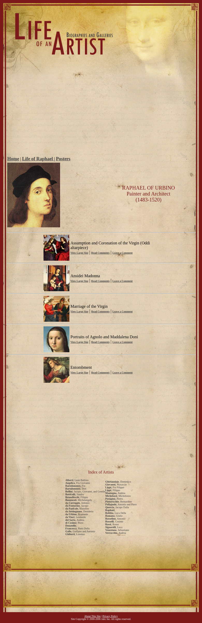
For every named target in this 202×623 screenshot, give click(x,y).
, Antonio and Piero (121, 504)
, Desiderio (79, 511)
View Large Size (79, 252)
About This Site (92, 616)
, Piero (74, 522)
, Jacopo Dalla (117, 507)
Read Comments (100, 252)
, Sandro (74, 494)
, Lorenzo (75, 534)
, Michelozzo (118, 495)
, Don (75, 488)
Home (13, 158)
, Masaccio (116, 484)
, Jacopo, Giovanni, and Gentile (85, 491)
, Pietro (114, 498)
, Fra (75, 485)
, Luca (113, 527)
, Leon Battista (76, 480)
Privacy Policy (110, 616)
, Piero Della (77, 528)
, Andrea (74, 520)
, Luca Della (115, 513)
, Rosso (112, 524)
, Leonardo (75, 517)
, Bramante (76, 514)
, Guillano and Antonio (80, 531)
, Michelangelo (78, 500)
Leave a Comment (122, 252)
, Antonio (77, 502)
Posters (63, 158)
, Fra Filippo (114, 487)
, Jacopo (76, 505)
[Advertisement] (101, 116)
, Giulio (114, 515)
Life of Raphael (38, 158)
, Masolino (77, 508)
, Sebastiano (117, 530)
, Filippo (76, 497)
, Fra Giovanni (77, 483)
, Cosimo (114, 521)
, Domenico (118, 481)
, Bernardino (118, 501)
